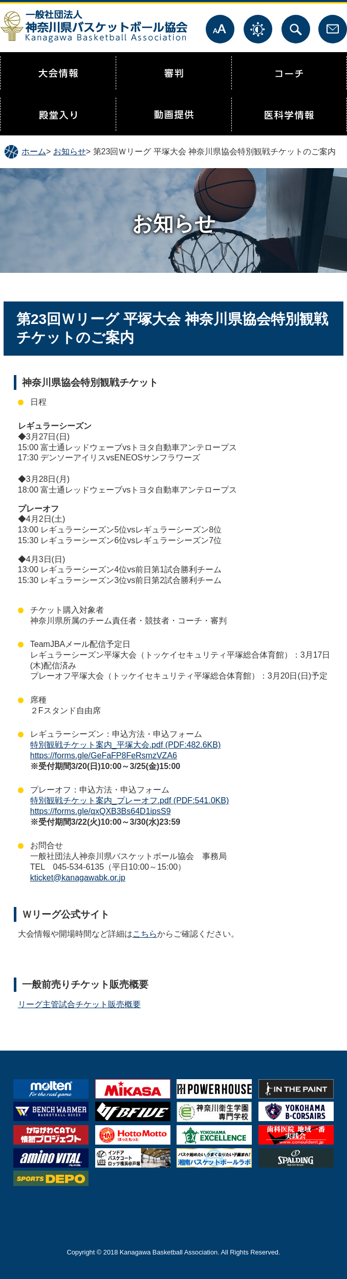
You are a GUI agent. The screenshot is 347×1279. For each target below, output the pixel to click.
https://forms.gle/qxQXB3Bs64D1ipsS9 (100, 811)
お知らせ (69, 151)
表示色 (258, 29)
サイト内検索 (295, 29)
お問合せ (332, 29)
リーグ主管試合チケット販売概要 (79, 1004)
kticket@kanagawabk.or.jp (77, 877)
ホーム (33, 151)
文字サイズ (220, 29)
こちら (145, 933)
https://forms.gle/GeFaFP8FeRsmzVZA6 (103, 755)
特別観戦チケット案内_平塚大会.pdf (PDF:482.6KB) (125, 744)
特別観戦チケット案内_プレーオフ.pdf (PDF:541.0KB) (129, 800)
